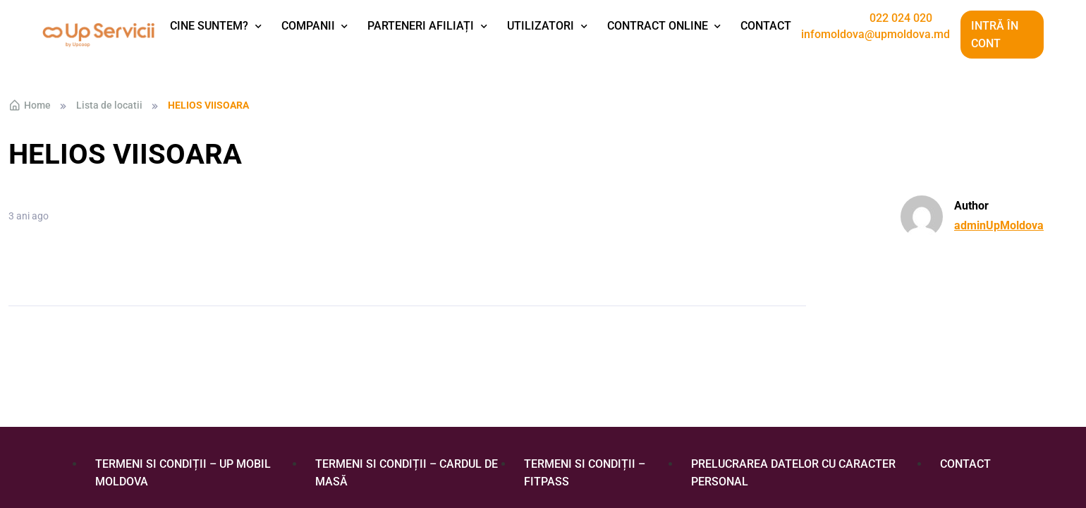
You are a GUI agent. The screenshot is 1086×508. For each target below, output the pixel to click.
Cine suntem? (209, 25)
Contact (765, 25)
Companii (308, 25)
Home (29, 105)
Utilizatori (540, 25)
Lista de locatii (109, 105)
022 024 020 (901, 18)
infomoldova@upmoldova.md (875, 34)
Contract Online (657, 25)
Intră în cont (994, 35)
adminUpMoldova (999, 225)
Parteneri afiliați (420, 25)
